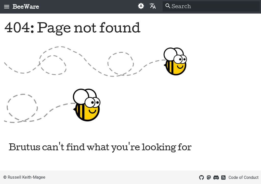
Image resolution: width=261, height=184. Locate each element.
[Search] (211, 6)
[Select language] (153, 6)
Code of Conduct (243, 177)
